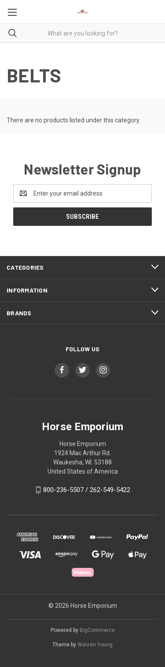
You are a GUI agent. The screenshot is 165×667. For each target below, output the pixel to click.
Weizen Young (95, 645)
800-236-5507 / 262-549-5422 (86, 490)
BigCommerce (97, 630)
